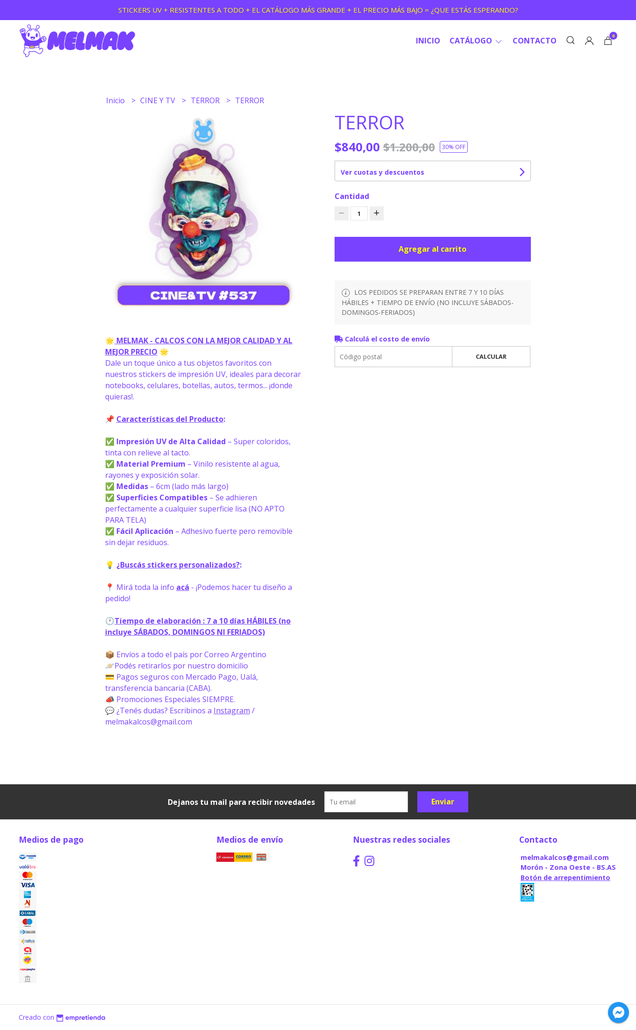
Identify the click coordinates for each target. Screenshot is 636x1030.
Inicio (428, 41)
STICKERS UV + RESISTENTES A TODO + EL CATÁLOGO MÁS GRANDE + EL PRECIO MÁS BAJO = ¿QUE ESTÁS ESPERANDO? (318, 9)
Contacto (535, 41)
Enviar (442, 801)
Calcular (491, 356)
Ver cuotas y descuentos (382, 172)
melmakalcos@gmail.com (565, 857)
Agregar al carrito (432, 249)
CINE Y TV (158, 100)
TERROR (206, 100)
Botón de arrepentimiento (565, 877)
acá (182, 587)
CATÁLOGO (476, 41)
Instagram (232, 710)
